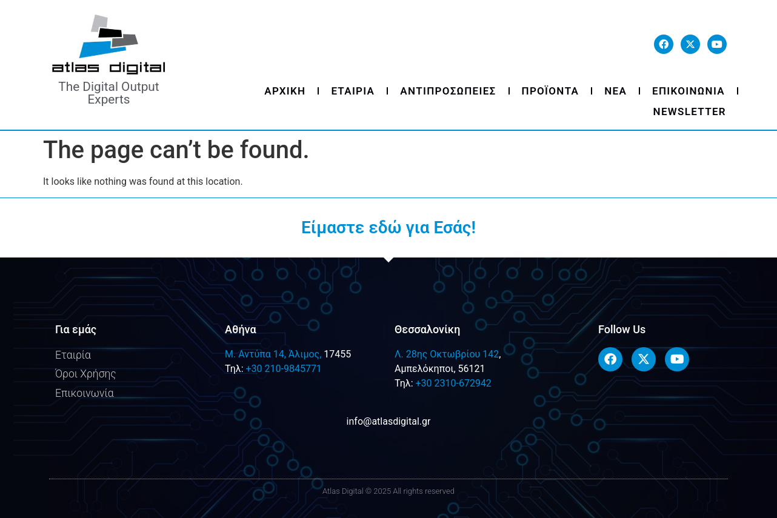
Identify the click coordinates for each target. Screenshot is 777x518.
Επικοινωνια (688, 91)
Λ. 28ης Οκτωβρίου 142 (447, 354)
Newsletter (689, 111)
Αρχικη (284, 91)
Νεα (615, 91)
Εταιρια (353, 91)
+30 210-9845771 (283, 368)
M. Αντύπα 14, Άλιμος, (273, 354)
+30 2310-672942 (453, 383)
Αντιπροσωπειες (448, 91)
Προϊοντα (550, 91)
